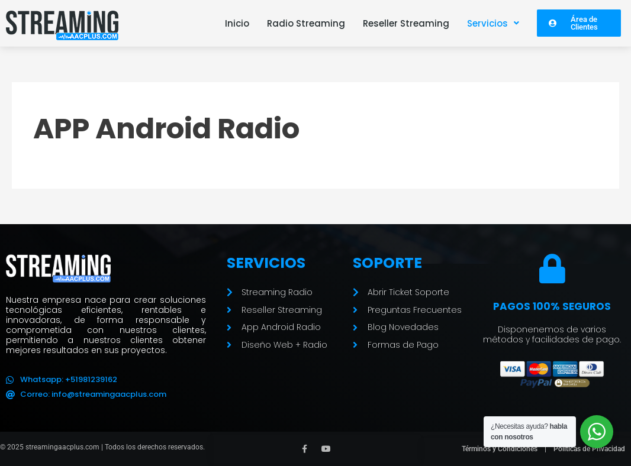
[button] (493, 23)
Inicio (237, 23)
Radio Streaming (306, 23)
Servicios (493, 23)
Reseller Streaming (406, 23)
